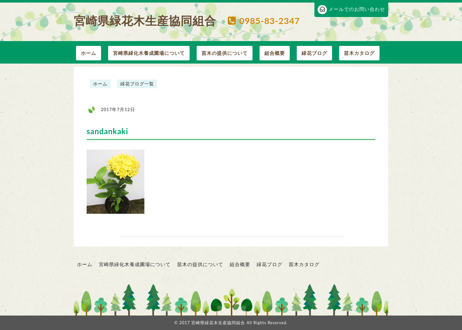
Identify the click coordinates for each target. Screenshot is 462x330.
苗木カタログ (359, 53)
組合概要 (274, 53)
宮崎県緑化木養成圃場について (149, 53)
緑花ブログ (314, 53)
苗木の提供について (224, 53)
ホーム (88, 53)
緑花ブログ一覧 (137, 83)
